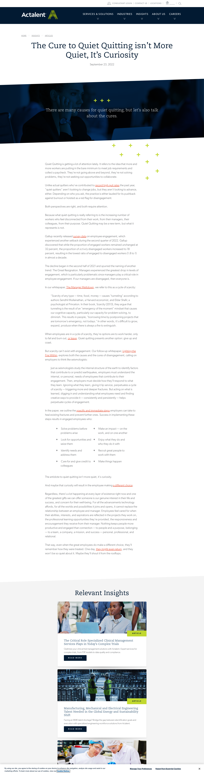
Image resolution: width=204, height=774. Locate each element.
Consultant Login (128, 3)
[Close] (199, 769)
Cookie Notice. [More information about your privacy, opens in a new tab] (63, 771)
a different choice (123, 485)
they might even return (109, 549)
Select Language (172, 3)
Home (39, 16)
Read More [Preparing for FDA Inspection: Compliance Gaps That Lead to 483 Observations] (148, 668)
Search (161, 734)
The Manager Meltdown (80, 287)
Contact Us (130, 723)
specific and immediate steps (93, 410)
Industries (115, 16)
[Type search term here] (170, 727)
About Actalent (100, 739)
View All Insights (102, 689)
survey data (79, 236)
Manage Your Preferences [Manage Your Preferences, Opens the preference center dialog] (141, 769)
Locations (162, 3)
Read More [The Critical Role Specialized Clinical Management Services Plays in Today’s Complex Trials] (40, 668)
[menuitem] (85, 16)
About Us (155, 16)
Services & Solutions (85, 16)
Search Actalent (179, 3)
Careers (173, 16)
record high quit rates (107, 185)
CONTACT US (146, 3)
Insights (135, 16)
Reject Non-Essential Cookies (168, 769)
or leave (72, 338)
